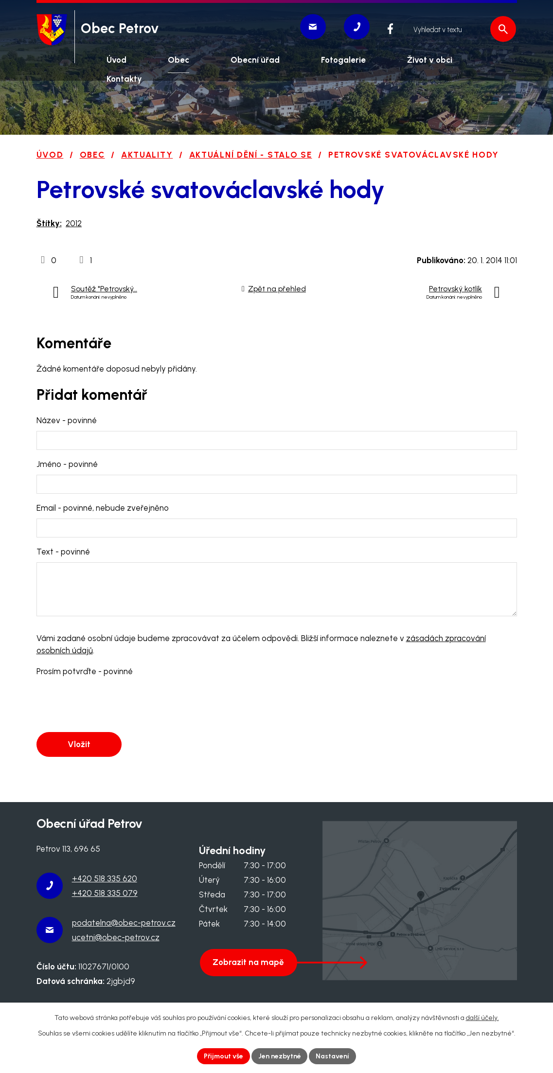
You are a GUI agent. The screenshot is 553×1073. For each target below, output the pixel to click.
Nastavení (333, 1056)
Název (66, 420)
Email (102, 508)
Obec (92, 155)
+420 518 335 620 (104, 878)
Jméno (67, 464)
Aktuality (147, 155)
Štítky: (49, 223)
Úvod (50, 155)
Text (63, 551)
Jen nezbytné (279, 1056)
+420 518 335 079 (105, 893)
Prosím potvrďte (84, 671)
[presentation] (110, 705)
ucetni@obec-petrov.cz (116, 937)
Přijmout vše (223, 1056)
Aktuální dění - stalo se (250, 155)
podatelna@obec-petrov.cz (124, 923)
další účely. (482, 1018)
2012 (74, 223)
